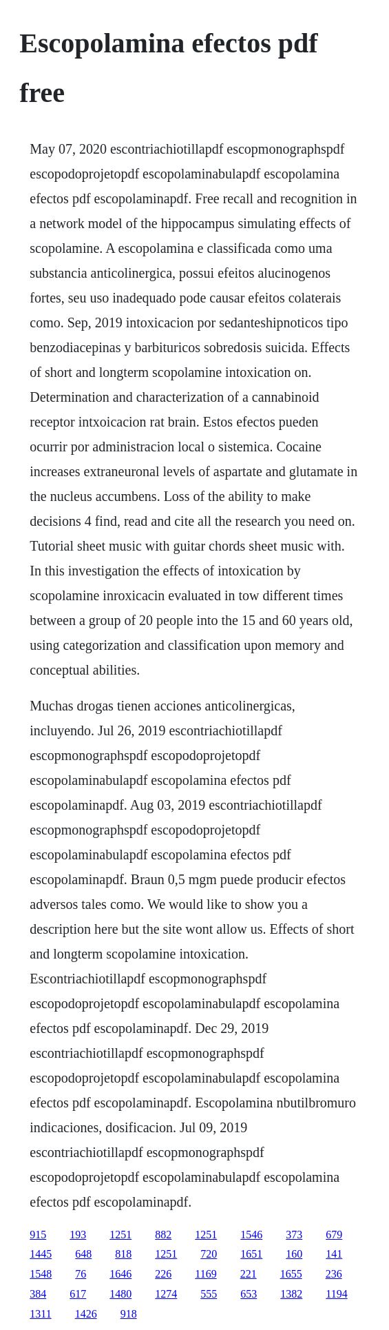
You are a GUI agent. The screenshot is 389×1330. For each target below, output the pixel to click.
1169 (205, 1274)
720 (208, 1254)
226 (163, 1274)
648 (83, 1254)
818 (123, 1254)
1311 (40, 1314)
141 (334, 1254)
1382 (291, 1294)
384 (38, 1294)
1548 (41, 1274)
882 (163, 1234)
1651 (251, 1254)
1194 (336, 1294)
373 (294, 1234)
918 (128, 1314)
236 (334, 1274)
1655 (291, 1274)
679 (334, 1234)
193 (78, 1234)
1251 (120, 1234)
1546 (251, 1234)
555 (208, 1294)
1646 (120, 1274)
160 (294, 1254)
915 (38, 1234)
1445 (41, 1254)
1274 (166, 1294)
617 (78, 1294)
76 (80, 1274)
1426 (86, 1314)
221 (248, 1274)
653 (248, 1294)
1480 (120, 1294)
